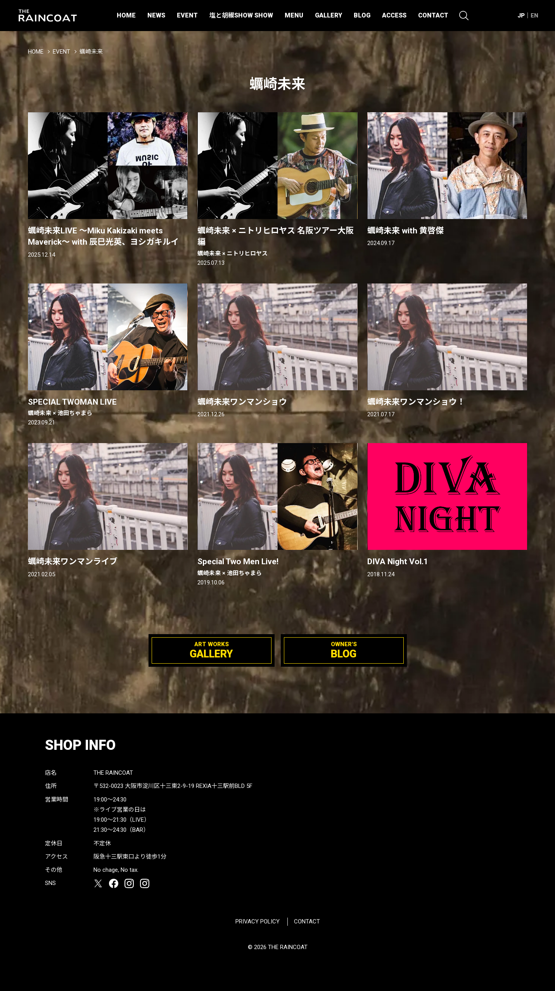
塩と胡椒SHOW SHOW (241, 15)
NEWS (156, 15)
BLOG (362, 15)
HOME (126, 15)
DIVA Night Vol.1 (397, 561)
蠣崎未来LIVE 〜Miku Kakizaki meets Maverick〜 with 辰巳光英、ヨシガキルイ (103, 236)
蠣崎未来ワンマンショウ (242, 402)
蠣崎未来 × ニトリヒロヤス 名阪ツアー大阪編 (277, 242)
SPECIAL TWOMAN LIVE (108, 407)
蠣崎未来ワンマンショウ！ (416, 402)
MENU (294, 15)
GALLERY (328, 15)
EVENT (187, 15)
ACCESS (394, 15)
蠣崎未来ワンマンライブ (73, 561)
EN (534, 15)
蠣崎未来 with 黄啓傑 (405, 230)
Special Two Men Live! (277, 567)
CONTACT (433, 15)
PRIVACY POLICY (257, 921)
